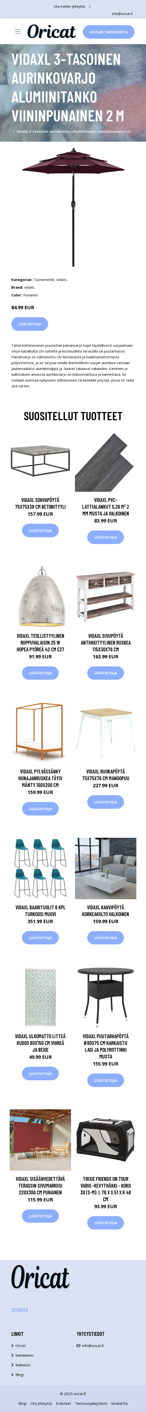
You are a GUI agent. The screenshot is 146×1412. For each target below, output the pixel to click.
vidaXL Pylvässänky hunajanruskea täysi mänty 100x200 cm (40, 778)
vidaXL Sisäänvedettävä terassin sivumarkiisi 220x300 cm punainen (40, 1185)
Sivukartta (119, 1403)
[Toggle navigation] (17, 31)
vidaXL (61, 279)
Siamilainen (24, 1355)
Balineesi (22, 1364)
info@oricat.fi (122, 13)
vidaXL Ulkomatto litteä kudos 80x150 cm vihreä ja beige (40, 1043)
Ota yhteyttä (41, 1403)
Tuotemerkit (44, 279)
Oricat (20, 1345)
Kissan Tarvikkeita (109, 31)
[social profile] (89, 6)
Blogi (19, 1374)
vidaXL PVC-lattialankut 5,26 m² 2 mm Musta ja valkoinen (105, 506)
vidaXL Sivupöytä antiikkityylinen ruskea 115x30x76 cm (106, 642)
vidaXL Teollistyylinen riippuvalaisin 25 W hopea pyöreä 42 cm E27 (40, 642)
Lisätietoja (29, 324)
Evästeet (63, 1403)
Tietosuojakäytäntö (91, 1403)
